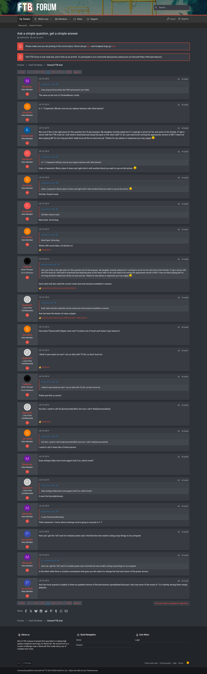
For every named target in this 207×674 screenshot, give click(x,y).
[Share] (179, 79)
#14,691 (185, 351)
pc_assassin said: (48, 560)
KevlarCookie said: (48, 265)
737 (59, 72)
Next (76, 72)
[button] (51, 19)
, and (59, 288)
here (89, 46)
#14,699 (185, 555)
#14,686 (185, 204)
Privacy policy (165, 663)
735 (47, 72)
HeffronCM (24, 37)
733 (36, 72)
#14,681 (185, 79)
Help (175, 663)
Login (137, 640)
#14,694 (185, 431)
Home (78, 640)
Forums (79, 645)
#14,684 (185, 152)
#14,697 (185, 506)
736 (53, 72)
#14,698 (185, 532)
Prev (22, 72)
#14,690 (185, 327)
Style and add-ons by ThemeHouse (83, 670)
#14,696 (185, 480)
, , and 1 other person (64, 318)
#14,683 (185, 128)
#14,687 (185, 230)
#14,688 (185, 259)
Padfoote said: (47, 303)
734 (42, 72)
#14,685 (185, 178)
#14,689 (185, 298)
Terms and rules (151, 663)
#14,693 (185, 405)
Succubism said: (48, 157)
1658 (69, 72)
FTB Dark (27, 663)
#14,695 (185, 457)
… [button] (32, 72)
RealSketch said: (48, 183)
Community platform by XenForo (42, 670)
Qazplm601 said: (48, 84)
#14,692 (185, 377)
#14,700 (185, 581)
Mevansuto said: (48, 485)
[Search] (172, 7)
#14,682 (185, 105)
